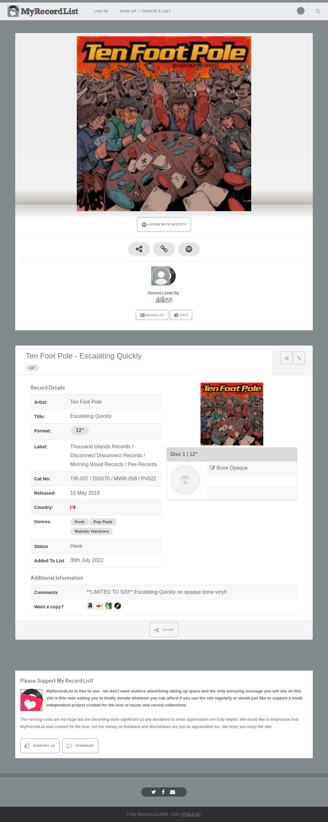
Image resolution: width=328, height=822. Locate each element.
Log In (101, 11)
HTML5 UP (190, 814)
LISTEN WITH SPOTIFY (164, 224)
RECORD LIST (152, 315)
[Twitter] (154, 792)
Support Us (40, 745)
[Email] (173, 792)
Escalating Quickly (110, 355)
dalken (164, 300)
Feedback (80, 745)
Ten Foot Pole (49, 355)
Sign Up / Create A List (145, 11)
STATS (181, 315)
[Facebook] (164, 792)
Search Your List (318, 11)
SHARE (164, 630)
